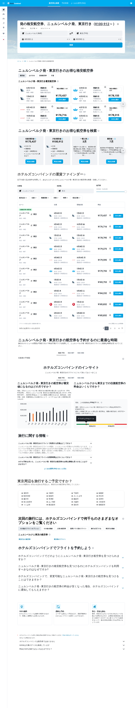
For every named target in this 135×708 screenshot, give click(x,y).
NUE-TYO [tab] (61, 353)
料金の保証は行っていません (71, 635)
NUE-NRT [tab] (71, 353)
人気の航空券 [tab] (61, 528)
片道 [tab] (52, 75)
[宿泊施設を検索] (3, 14)
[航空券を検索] (3, 10)
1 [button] (106, 328)
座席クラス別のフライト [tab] (78, 528)
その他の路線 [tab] (48, 528)
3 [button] (114, 328)
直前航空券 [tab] (43, 75)
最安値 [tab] (22, 75)
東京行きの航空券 (24, 539)
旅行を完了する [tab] (96, 528)
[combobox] (23, 28)
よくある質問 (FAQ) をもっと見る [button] (55, 468)
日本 (25, 61)
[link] (30, 161)
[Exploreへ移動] (3, 27)
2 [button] (110, 328)
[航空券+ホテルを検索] (3, 23)
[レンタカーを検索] (3, 18)
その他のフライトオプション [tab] (29, 528)
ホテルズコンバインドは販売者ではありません (72, 641)
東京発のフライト (60, 539)
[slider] (125, 191)
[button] (3, 3)
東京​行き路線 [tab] (110, 528)
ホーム (19, 61)
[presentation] (118, 24)
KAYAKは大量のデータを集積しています (72, 645)
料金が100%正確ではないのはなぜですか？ (72, 649)
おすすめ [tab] (32, 75)
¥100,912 (102, 24)
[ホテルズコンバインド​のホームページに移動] (14, 3)
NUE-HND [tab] (81, 353)
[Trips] (3, 33)
